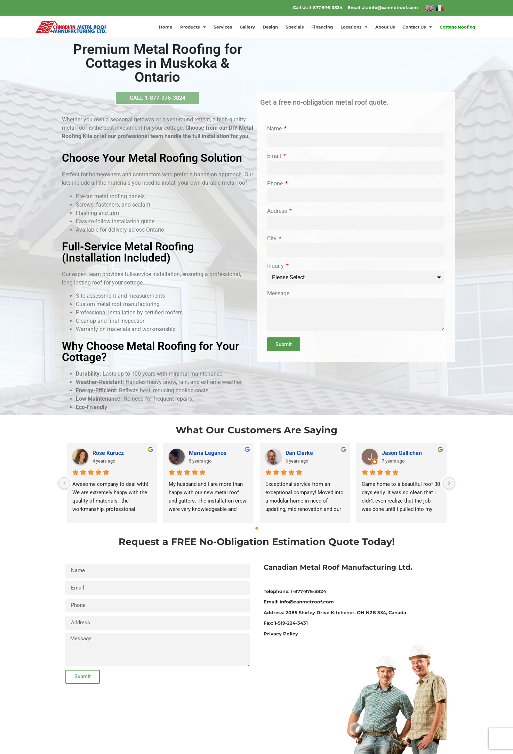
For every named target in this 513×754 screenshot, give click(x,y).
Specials (295, 27)
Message (278, 294)
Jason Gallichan (402, 453)
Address (277, 211)
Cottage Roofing (457, 27)
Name (275, 129)
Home (166, 27)
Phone (275, 184)
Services (223, 27)
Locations (354, 27)
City (272, 239)
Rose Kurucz (108, 453)
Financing (322, 27)
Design (270, 27)
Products (193, 27)
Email (274, 156)
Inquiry (276, 266)
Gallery (247, 27)
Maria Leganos (207, 453)
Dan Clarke (299, 453)
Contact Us (417, 27)
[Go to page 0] (256, 528)
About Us (385, 27)
